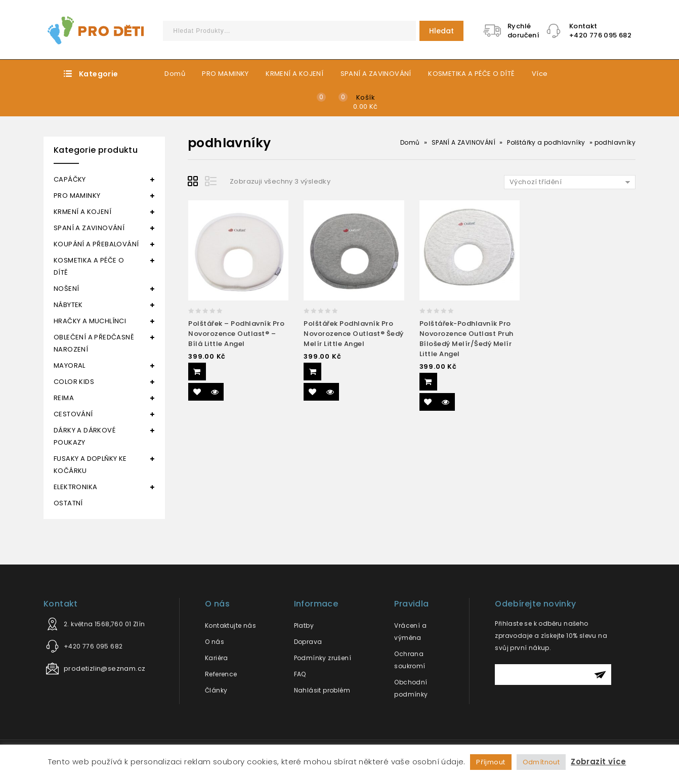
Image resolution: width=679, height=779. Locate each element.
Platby (304, 625)
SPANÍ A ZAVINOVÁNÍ (376, 73)
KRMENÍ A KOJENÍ (294, 73)
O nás (214, 641)
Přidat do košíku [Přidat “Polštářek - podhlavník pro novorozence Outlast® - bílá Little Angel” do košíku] (197, 371)
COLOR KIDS (74, 381)
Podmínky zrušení (322, 658)
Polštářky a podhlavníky (546, 142)
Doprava (308, 641)
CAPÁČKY (70, 179)
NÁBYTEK (68, 305)
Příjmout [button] (490, 762)
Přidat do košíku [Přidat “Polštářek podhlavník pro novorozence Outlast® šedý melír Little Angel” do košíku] (312, 371)
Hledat (441, 31)
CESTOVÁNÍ (73, 414)
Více (540, 73)
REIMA (64, 398)
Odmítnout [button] (541, 762)
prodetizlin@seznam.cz (104, 668)
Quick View (215, 392)
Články (216, 690)
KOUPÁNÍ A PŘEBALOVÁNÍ (96, 244)
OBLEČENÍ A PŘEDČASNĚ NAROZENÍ (94, 343)
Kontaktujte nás (230, 625)
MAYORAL (70, 365)
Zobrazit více (598, 761)
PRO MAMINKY (225, 73)
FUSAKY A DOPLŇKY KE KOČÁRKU (90, 464)
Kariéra (216, 658)
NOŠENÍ (66, 288)
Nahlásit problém (322, 690)
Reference (221, 674)
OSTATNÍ (68, 503)
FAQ (300, 674)
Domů (174, 73)
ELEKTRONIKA (75, 487)
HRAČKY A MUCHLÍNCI (90, 321)
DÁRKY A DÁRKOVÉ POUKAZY (84, 436)
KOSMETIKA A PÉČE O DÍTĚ (471, 73)
